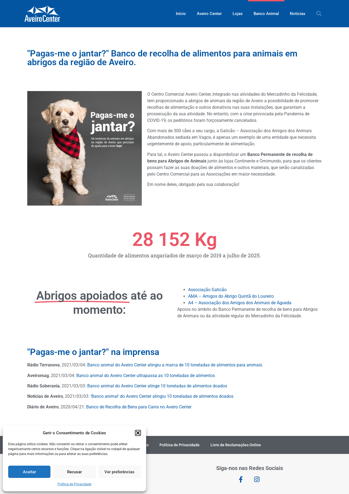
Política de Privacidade (74, 484)
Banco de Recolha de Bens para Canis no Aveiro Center (138, 406)
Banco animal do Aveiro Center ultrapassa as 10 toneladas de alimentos (145, 375)
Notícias (297, 13)
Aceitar (29, 471)
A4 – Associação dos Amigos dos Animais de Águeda (239, 302)
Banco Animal (266, 13)
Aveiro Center (209, 13)
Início (181, 13)
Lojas (238, 13)
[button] (138, 433)
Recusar (74, 471)
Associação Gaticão (207, 289)
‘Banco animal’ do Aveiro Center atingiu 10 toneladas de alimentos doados (162, 396)
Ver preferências (119, 471)
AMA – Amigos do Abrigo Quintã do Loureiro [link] (231, 296)
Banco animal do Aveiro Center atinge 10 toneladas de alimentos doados (157, 385)
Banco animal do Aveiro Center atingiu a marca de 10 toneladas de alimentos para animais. (175, 365)
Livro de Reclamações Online (235, 445)
